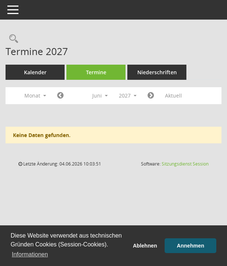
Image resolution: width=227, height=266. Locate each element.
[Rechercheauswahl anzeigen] (12, 39)
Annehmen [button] (190, 246)
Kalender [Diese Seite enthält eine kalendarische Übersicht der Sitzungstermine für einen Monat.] (35, 72)
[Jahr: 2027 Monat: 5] (60, 95)
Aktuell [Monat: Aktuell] (173, 95)
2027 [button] (128, 95)
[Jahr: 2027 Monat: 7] (150, 95)
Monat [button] (35, 95)
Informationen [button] (30, 254)
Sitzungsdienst (185, 164)
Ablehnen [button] (145, 246)
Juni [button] (100, 95)
